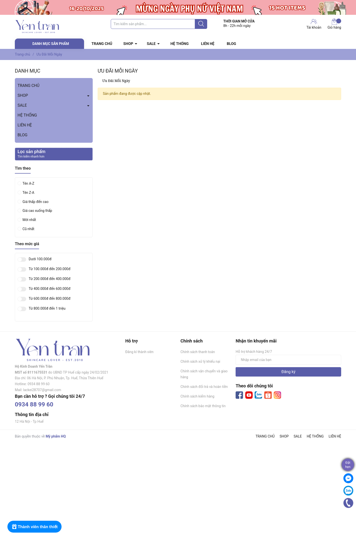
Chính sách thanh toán (197, 352)
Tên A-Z (28, 183)
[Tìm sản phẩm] (159, 24)
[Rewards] (34, 527)
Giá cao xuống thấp (37, 211)
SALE (151, 43)
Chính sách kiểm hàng (197, 396)
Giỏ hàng (334, 24)
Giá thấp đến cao (35, 202)
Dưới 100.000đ (40, 259)
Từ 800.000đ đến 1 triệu (47, 308)
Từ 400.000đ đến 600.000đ (49, 289)
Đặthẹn (347, 465)
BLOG (231, 43)
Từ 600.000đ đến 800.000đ (49, 298)
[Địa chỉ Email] (288, 360)
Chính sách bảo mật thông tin (203, 406)
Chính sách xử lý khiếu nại (200, 361)
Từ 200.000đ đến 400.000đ (49, 279)
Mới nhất (29, 220)
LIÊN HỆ (207, 43)
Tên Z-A (28, 193)
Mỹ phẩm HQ (56, 436)
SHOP (128, 43)
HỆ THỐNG (180, 43)
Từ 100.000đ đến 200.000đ (49, 269)
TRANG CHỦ (101, 43)
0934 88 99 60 (34, 404)
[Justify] (201, 24)
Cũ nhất (28, 229)
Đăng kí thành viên (139, 352)
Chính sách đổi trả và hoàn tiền (204, 387)
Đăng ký (288, 371)
